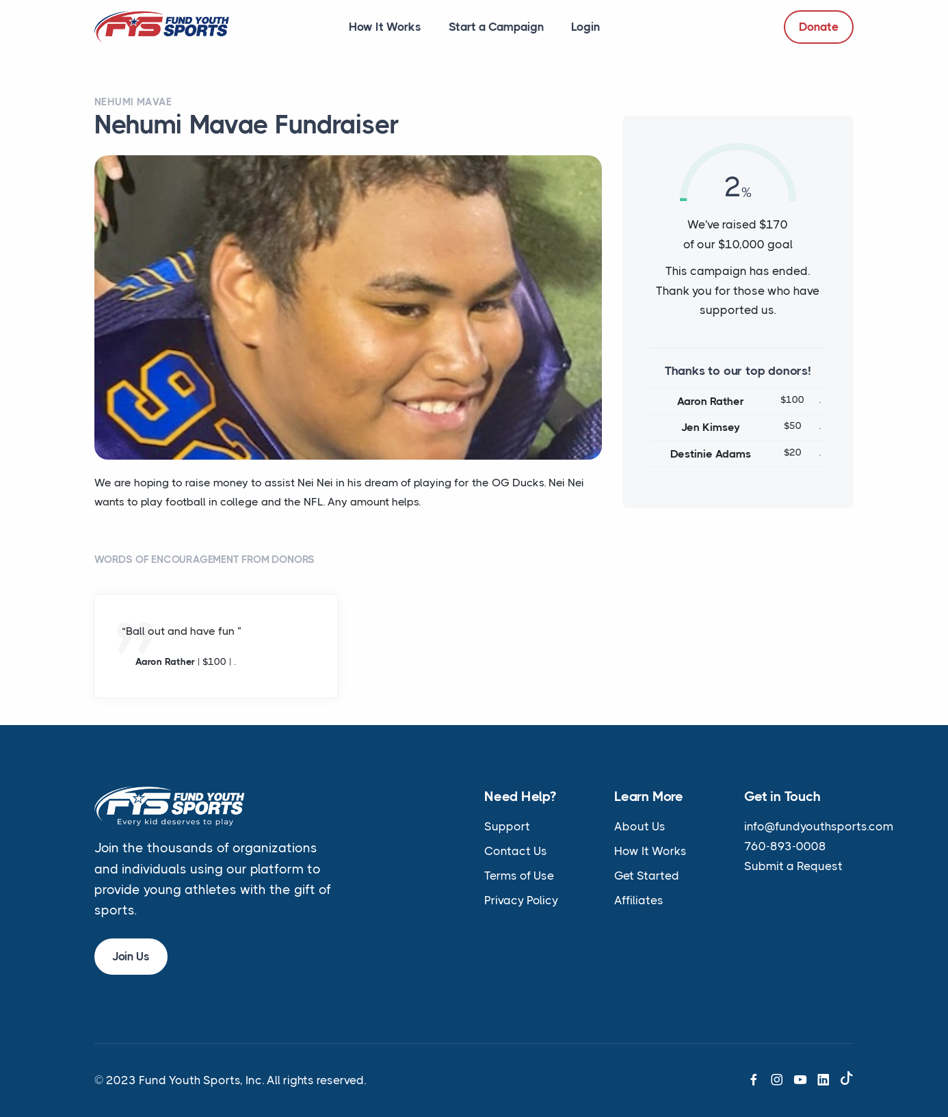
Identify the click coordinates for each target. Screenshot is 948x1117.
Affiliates (638, 900)
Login (585, 27)
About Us (640, 826)
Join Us (131, 956)
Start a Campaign (496, 27)
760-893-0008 (785, 846)
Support (507, 826)
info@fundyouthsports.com (818, 826)
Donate (819, 27)
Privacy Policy (521, 900)
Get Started (646, 875)
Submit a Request (793, 866)
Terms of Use (519, 875)
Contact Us (515, 851)
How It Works (385, 27)
